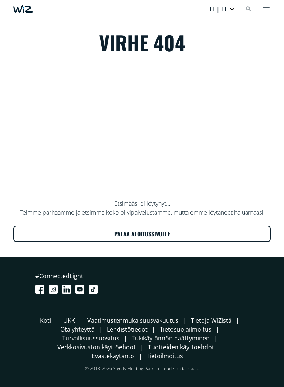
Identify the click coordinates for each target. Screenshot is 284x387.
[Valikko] (266, 8)
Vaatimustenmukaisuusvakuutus (133, 320)
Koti (45, 320)
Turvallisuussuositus (90, 338)
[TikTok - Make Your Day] (95, 289)
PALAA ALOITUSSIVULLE (142, 233)
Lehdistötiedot (127, 329)
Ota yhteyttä (77, 329)
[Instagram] (55, 289)
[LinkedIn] (68, 289)
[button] (222, 8)
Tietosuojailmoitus (186, 329)
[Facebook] (41, 289)
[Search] (248, 8)
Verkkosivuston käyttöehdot (96, 347)
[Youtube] (81, 289)
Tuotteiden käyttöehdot (181, 347)
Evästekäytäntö (113, 356)
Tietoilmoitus (164, 356)
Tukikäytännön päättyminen (171, 338)
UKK (69, 320)
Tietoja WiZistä (211, 320)
